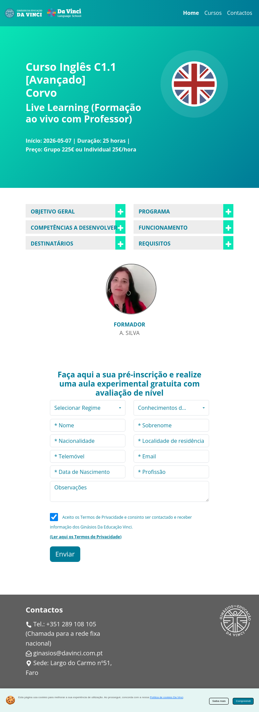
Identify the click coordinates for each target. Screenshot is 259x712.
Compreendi (243, 701)
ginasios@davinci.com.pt (68, 653)
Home (191, 13)
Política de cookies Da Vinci (166, 697)
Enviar (65, 554)
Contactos (239, 13)
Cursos (213, 13)
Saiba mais (219, 701)
